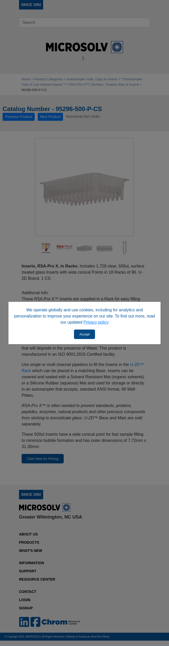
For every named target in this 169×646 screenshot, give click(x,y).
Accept (84, 334)
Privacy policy (96, 322)
